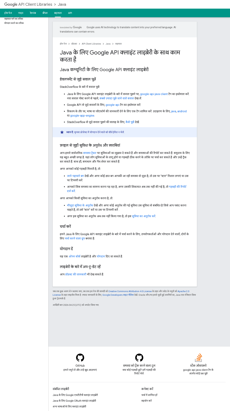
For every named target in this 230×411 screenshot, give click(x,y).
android (182, 111)
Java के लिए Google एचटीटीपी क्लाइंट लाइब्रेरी (75, 395)
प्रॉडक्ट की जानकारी (75, 274)
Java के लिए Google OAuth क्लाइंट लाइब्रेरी (74, 400)
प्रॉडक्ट (74, 43)
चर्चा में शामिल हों (149, 395)
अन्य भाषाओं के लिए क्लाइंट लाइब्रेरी (69, 406)
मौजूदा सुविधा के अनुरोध (80, 205)
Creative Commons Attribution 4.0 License (130, 291)
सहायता (118, 43)
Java (62, 4)
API (70, 13)
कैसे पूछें (130, 122)
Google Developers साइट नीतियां (118, 295)
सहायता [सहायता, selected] (58, 13)
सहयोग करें (146, 400)
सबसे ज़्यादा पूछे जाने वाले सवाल (117, 98)
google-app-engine (82, 115)
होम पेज (8, 13)
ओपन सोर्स (74, 256)
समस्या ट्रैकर (89, 153)
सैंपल (45, 13)
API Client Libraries (28, 4)
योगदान (101, 256)
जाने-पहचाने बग (75, 176)
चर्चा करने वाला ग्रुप (75, 238)
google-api (112, 105)
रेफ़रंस (33, 13)
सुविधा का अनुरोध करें (143, 216)
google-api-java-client (154, 94)
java (173, 111)
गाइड (20, 13)
